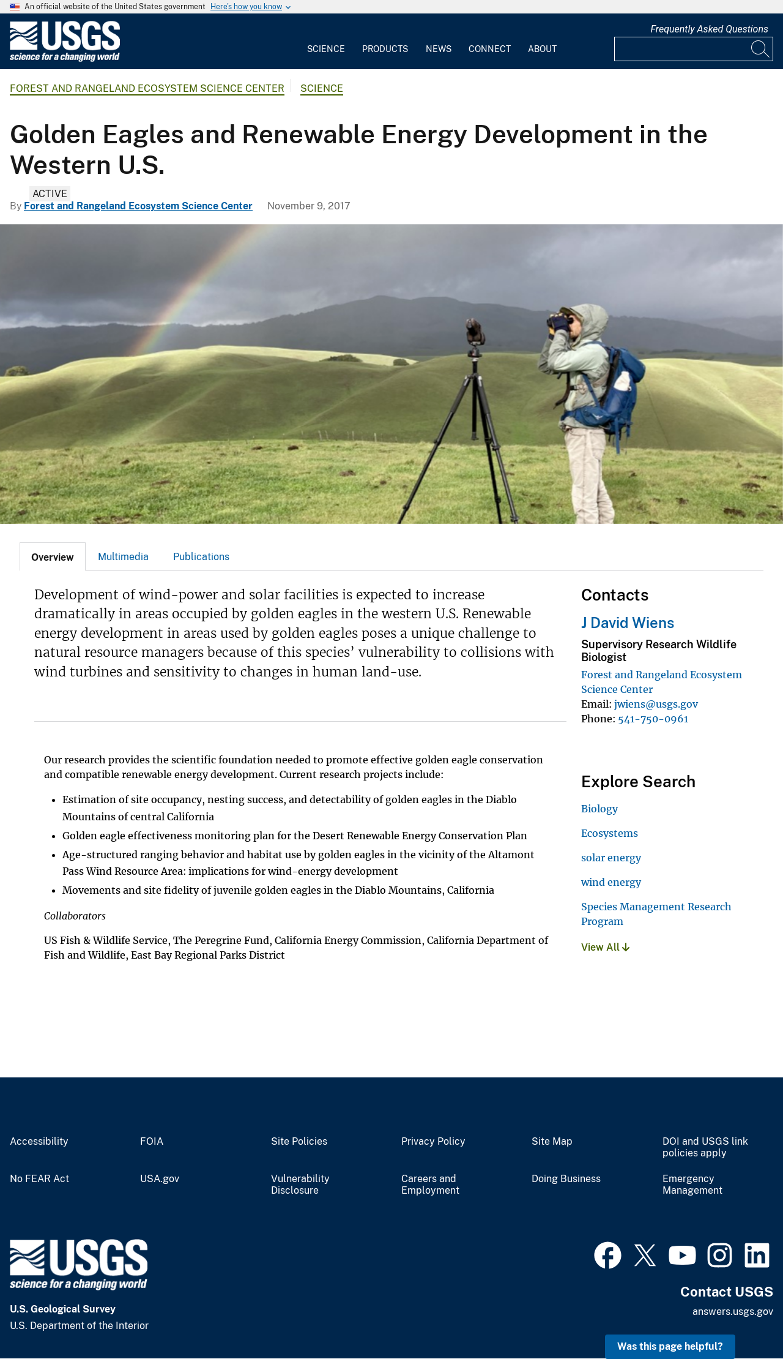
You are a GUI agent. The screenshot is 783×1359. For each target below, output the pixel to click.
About (542, 49)
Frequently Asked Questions (709, 29)
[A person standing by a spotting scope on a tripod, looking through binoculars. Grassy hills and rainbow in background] (391, 374)
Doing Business (566, 1179)
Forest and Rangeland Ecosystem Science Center (147, 88)
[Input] (693, 49)
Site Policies (299, 1141)
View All (605, 947)
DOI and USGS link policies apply (705, 1147)
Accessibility (39, 1141)
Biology (599, 809)
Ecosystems (609, 833)
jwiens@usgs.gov (656, 704)
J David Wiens (627, 622)
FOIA (151, 1141)
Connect (490, 49)
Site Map (552, 1141)
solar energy (611, 858)
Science (326, 49)
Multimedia (123, 557)
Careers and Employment (430, 1185)
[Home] (65, 59)
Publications (201, 557)
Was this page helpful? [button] (670, 1346)
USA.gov (159, 1179)
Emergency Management (692, 1185)
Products (385, 49)
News (438, 49)
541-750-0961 (653, 719)
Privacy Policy (433, 1141)
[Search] (761, 49)
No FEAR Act (39, 1179)
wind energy (611, 882)
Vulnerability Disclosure (300, 1185)
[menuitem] (326, 41)
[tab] (53, 556)
